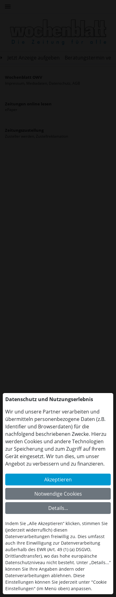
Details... (58, 508)
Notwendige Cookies (58, 493)
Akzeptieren (58, 479)
